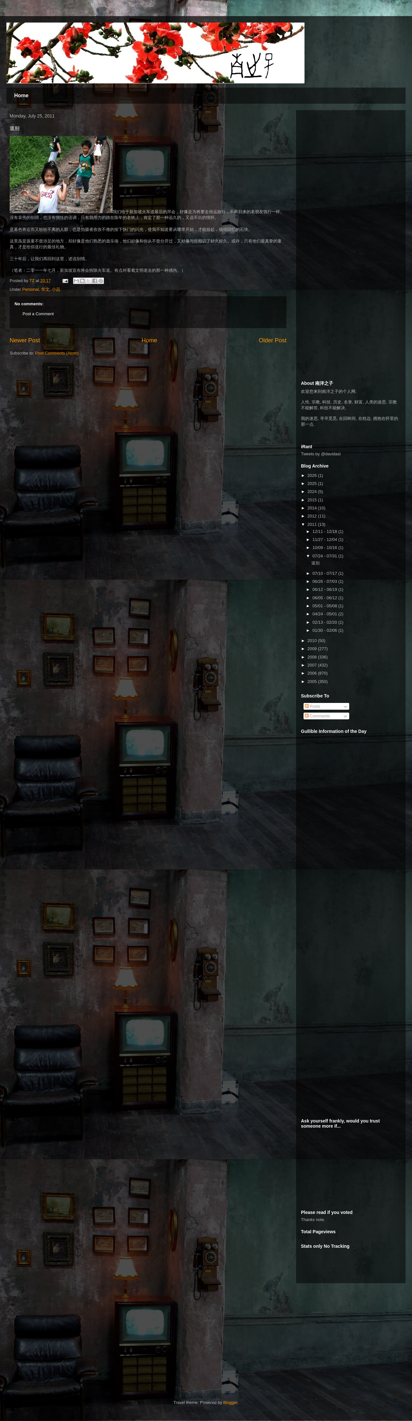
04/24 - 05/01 (325, 613)
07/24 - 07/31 (325, 556)
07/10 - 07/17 (325, 573)
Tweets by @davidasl (321, 453)
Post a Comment (38, 313)
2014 (312, 508)
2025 (312, 483)
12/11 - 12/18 (325, 531)
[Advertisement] (64, 1339)
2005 (312, 681)
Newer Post (25, 340)
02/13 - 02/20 (325, 622)
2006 (312, 673)
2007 (312, 665)
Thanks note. (313, 1219)
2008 (312, 657)
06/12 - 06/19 (325, 589)
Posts (312, 706)
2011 (312, 524)
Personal (30, 289)
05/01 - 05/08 (325, 605)
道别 (315, 563)
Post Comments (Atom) (57, 353)
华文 (45, 289)
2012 (312, 516)
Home (21, 95)
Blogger (230, 1402)
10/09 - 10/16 (325, 547)
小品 (56, 289)
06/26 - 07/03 (325, 581)
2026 (312, 475)
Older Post (272, 340)
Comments (317, 716)
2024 (312, 491)
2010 (312, 640)
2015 (312, 499)
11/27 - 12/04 (325, 539)
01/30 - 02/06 (325, 630)
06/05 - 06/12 (325, 597)
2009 (312, 648)
